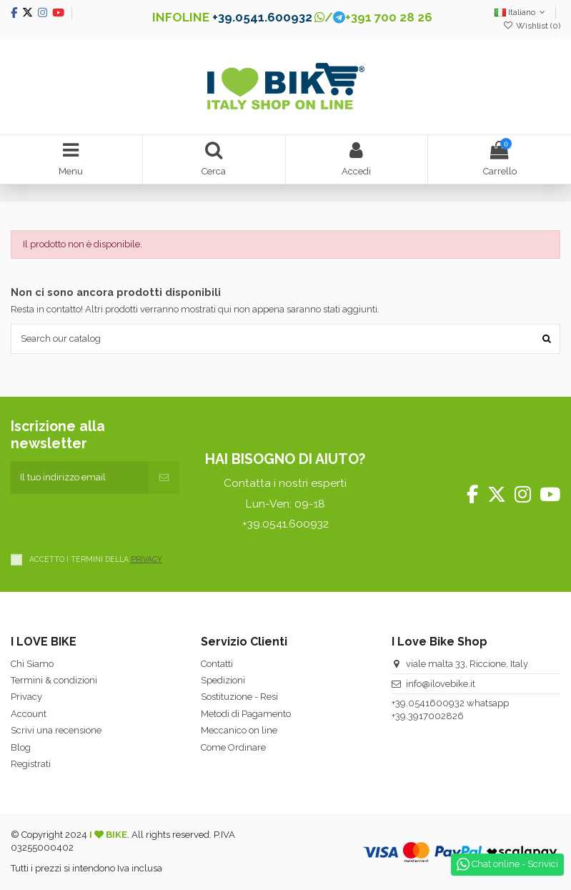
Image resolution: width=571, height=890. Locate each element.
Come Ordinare (233, 747)
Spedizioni (223, 680)
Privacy (26, 696)
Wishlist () (531, 26)
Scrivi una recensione (56, 730)
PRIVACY (146, 559)
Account (28, 713)
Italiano (521, 12)
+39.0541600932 (428, 703)
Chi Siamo (32, 663)
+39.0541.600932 (262, 17)
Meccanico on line (239, 730)
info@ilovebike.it (440, 683)
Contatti (217, 663)
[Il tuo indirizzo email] (80, 477)
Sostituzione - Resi (239, 696)
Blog (21, 747)
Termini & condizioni (54, 680)
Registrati (31, 763)
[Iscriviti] (164, 477)
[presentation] (119, 522)
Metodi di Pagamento (246, 713)
